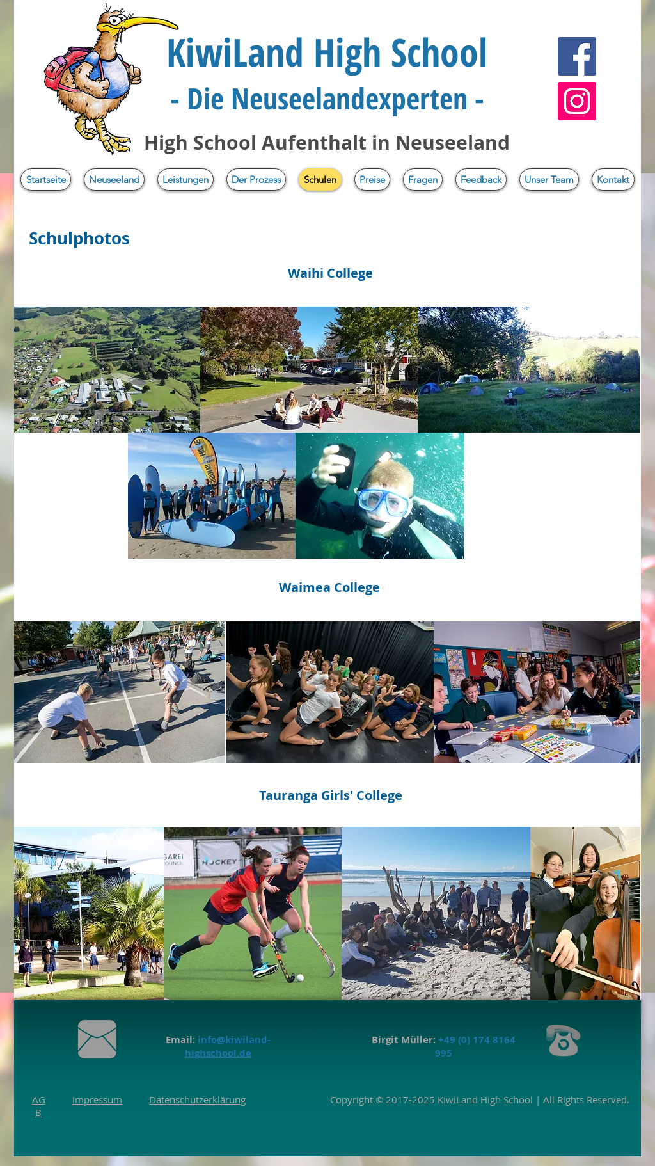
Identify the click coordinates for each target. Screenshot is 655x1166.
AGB (38, 1106)
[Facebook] (577, 56)
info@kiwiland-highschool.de (228, 1046)
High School (505, 1099)
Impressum (97, 1099)
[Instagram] (577, 101)
